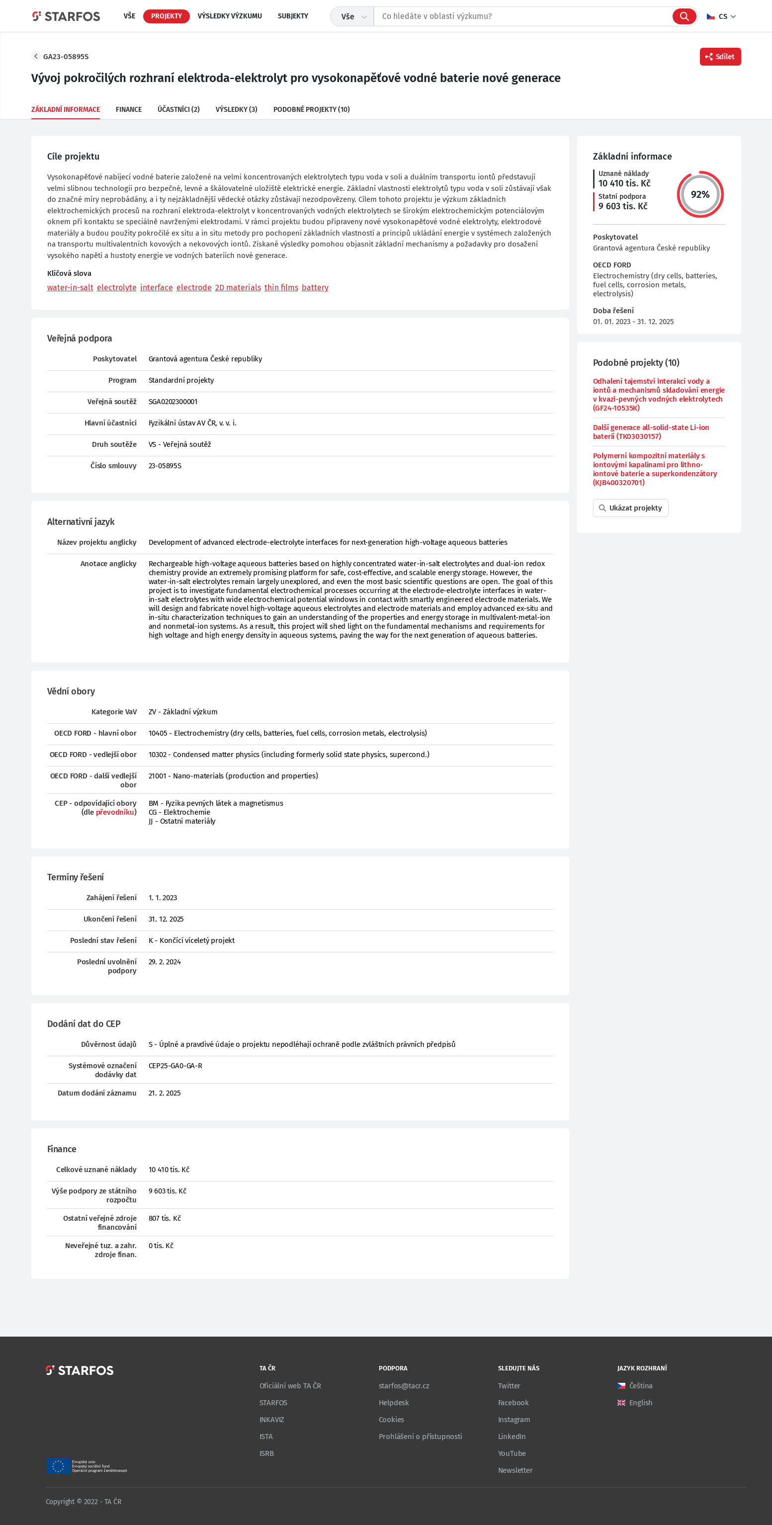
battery (315, 287)
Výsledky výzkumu (230, 16)
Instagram (514, 1419)
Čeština (641, 1385)
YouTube (512, 1453)
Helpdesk (394, 1402)
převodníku (115, 812)
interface (156, 287)
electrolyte (117, 287)
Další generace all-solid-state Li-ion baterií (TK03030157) (651, 432)
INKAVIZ (272, 1419)
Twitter (509, 1385)
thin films (281, 287)
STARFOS (273, 1402)
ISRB (266, 1453)
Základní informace (65, 109)
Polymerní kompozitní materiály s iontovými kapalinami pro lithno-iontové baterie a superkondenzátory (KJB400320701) (655, 469)
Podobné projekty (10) (311, 109)
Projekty (166, 16)
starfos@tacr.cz (404, 1385)
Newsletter (515, 1470)
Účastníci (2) (179, 109)
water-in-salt (70, 287)
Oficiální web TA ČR (290, 1385)
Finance (129, 109)
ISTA (266, 1436)
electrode (194, 287)
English (641, 1402)
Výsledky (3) (236, 109)
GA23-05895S (65, 56)
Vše (129, 16)
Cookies (392, 1419)
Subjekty (293, 16)
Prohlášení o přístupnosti (420, 1436)
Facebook (513, 1402)
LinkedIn (512, 1436)
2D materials (238, 287)
